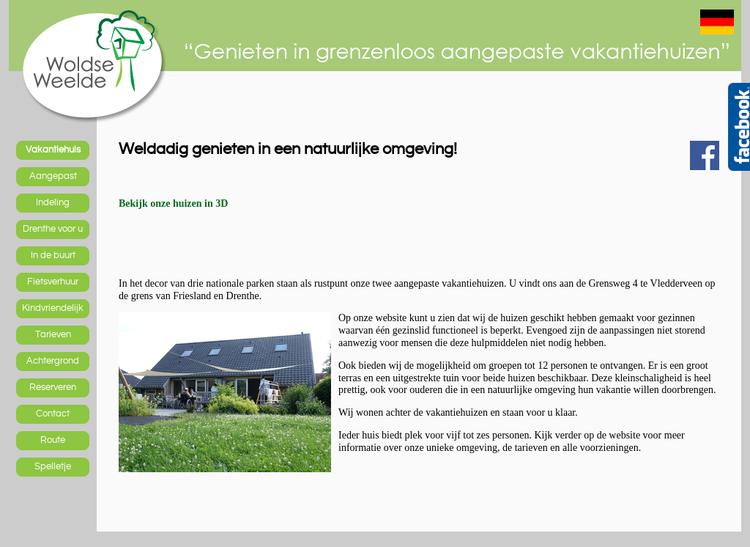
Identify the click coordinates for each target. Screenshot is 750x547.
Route (52, 440)
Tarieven (53, 334)
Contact (53, 413)
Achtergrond (52, 361)
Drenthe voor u (53, 229)
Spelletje (52, 466)
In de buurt (53, 255)
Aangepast (53, 176)
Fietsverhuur (52, 281)
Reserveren (52, 387)
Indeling (53, 202)
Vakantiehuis (53, 149)
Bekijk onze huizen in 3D (173, 203)
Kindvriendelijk (52, 308)
